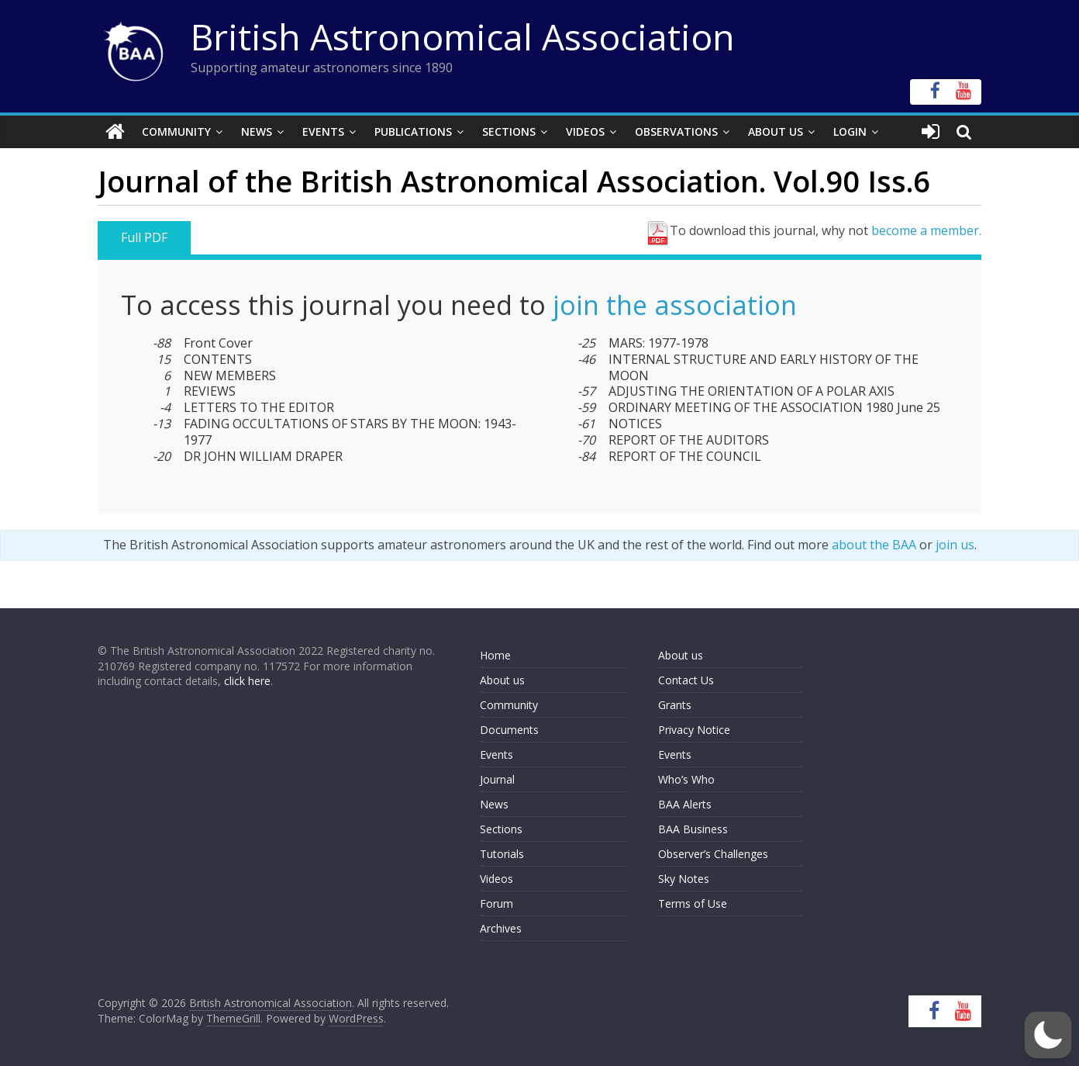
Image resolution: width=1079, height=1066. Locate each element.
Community (176, 131)
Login (850, 131)
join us (955, 544)
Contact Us (686, 680)
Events (323, 131)
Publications (413, 131)
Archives (501, 928)
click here (247, 680)
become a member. (926, 230)
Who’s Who (686, 779)
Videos (585, 131)
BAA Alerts (685, 804)
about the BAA (874, 544)
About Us (775, 131)
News (256, 131)
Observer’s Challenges (713, 853)
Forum (496, 903)
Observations (676, 131)
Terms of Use (692, 903)
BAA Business (693, 829)
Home (495, 655)
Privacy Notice (694, 729)
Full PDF (144, 237)
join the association (675, 305)
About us (502, 680)
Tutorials (502, 853)
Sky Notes (683, 878)
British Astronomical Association (463, 36)
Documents (509, 729)
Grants (674, 704)
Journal (497, 779)
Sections (509, 131)
